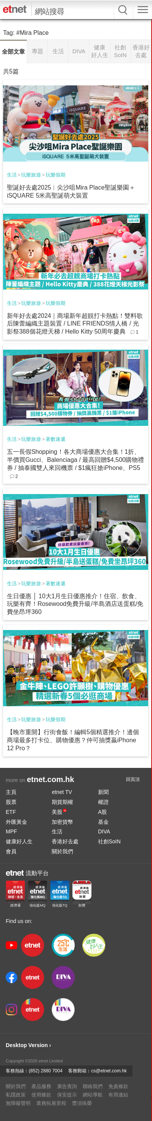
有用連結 (118, 1095)
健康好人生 (19, 841)
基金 (103, 822)
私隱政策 (16, 1095)
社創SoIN (109, 841)
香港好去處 (65, 841)
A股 (102, 812)
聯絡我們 (93, 1086)
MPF (11, 831)
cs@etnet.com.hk (109, 1071)
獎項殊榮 (82, 1103)
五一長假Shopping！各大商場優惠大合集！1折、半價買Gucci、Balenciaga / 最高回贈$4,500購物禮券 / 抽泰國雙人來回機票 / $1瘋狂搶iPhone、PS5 (75, 459)
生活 (12, 175)
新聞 (103, 792)
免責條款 (118, 1086)
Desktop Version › (28, 1045)
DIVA (104, 831)
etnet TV (62, 792)
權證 (103, 802)
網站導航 (93, 1095)
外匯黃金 (16, 822)
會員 (11, 851)
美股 (59, 812)
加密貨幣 (62, 822)
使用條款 (41, 1095)
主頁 (11, 792)
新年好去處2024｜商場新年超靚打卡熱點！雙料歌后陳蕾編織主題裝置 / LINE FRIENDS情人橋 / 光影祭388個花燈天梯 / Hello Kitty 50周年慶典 (75, 324)
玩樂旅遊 (31, 175)
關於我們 (62, 851)
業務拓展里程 (51, 1103)
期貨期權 (62, 802)
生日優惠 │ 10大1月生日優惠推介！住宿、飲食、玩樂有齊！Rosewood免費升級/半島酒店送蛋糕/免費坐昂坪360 (75, 604)
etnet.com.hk (50, 779)
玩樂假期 (55, 175)
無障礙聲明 (18, 1103)
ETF (11, 812)
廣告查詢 (67, 1086)
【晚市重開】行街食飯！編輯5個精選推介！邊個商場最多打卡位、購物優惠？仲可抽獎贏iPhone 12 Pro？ (73, 740)
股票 (11, 802)
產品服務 (41, 1086)
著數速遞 (55, 439)
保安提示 (67, 1095)
